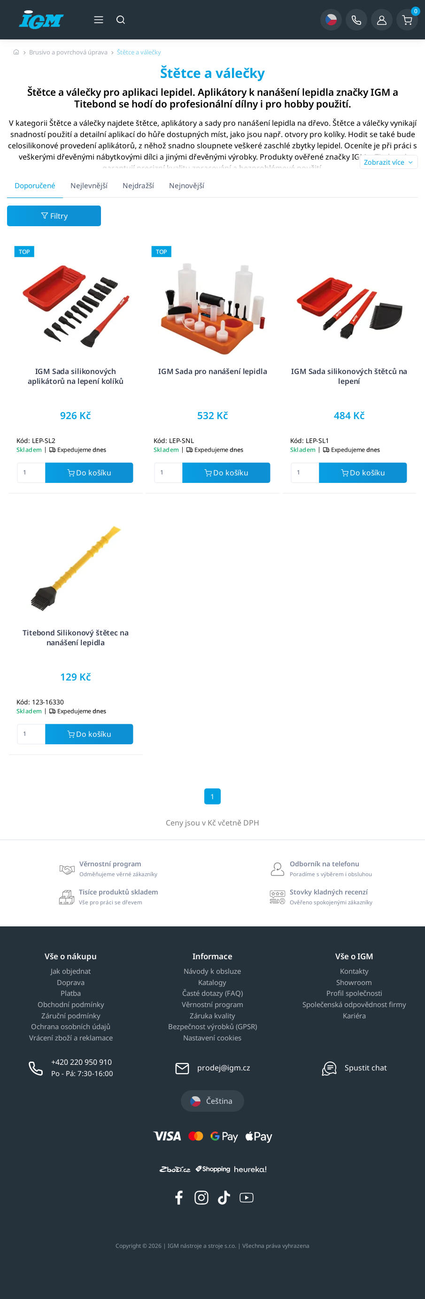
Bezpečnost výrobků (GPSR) (212, 1027)
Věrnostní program (212, 1005)
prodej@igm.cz (223, 1067)
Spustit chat (366, 1067)
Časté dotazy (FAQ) (212, 993)
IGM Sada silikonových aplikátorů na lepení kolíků (76, 376)
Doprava (71, 982)
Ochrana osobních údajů (70, 1027)
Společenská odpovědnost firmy (354, 1005)
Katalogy (212, 982)
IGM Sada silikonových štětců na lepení (350, 376)
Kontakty (354, 971)
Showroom (354, 982)
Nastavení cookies (212, 1038)
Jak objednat (71, 971)
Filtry (54, 216)
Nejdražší (138, 185)
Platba (71, 993)
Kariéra (354, 1016)
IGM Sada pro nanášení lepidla (212, 371)
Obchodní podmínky (71, 1005)
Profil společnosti (354, 993)
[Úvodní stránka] (16, 52)
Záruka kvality (212, 1016)
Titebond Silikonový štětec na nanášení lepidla (75, 637)
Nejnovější (186, 185)
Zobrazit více (389, 162)
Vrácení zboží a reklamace (71, 1038)
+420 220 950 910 (81, 1062)
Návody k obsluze (212, 971)
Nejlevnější (89, 185)
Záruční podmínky (70, 1016)
